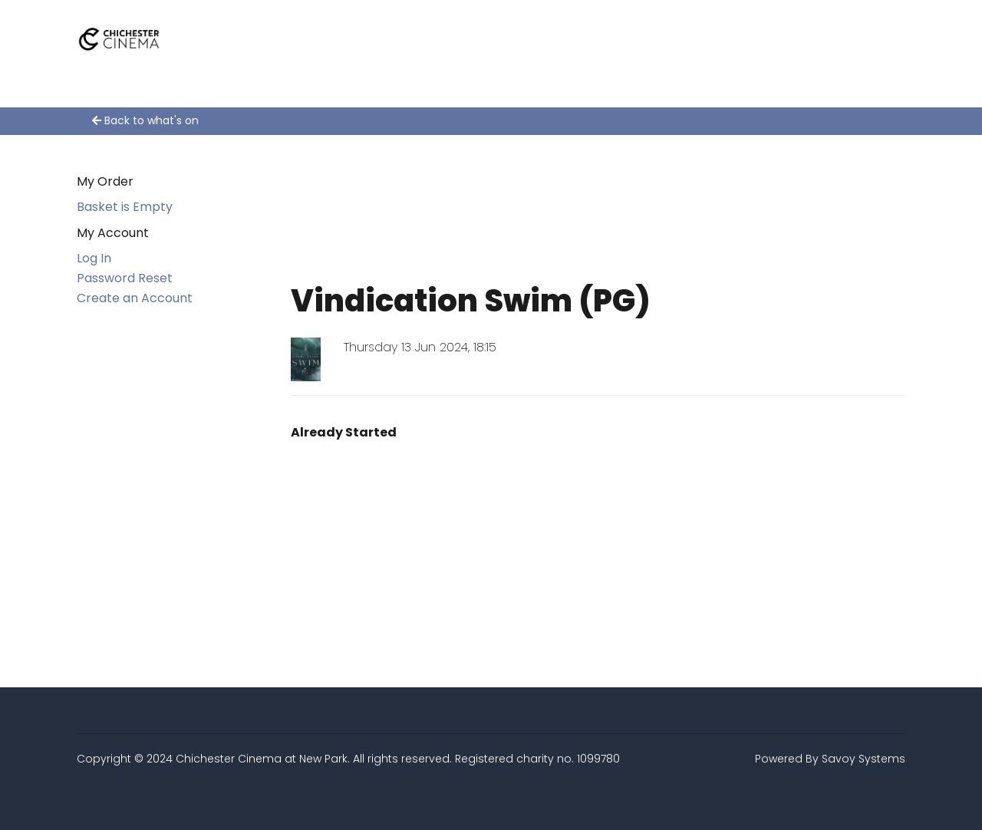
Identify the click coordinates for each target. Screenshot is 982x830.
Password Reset (125, 278)
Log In (94, 258)
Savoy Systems (863, 758)
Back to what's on (145, 120)
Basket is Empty (125, 207)
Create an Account (135, 298)
